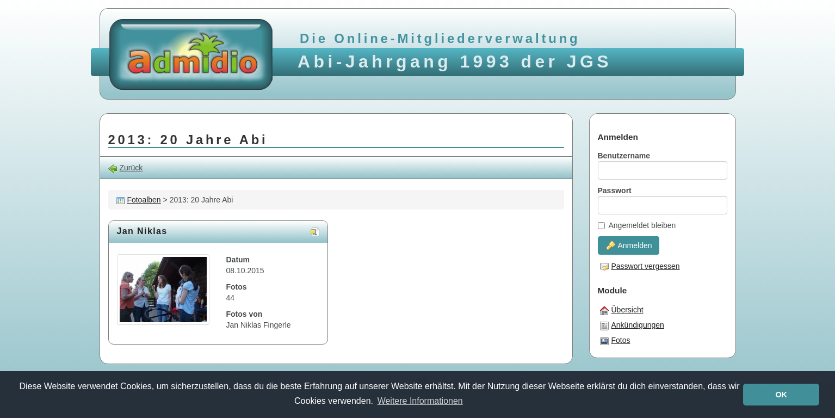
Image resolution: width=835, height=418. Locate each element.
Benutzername (624, 155)
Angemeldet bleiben (637, 225)
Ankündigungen (632, 325)
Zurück (125, 168)
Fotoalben (143, 199)
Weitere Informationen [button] (420, 400)
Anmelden (629, 245)
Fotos (236, 286)
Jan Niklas (142, 231)
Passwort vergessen (640, 266)
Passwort (615, 190)
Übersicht (622, 310)
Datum (238, 259)
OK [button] (781, 394)
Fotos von (244, 314)
